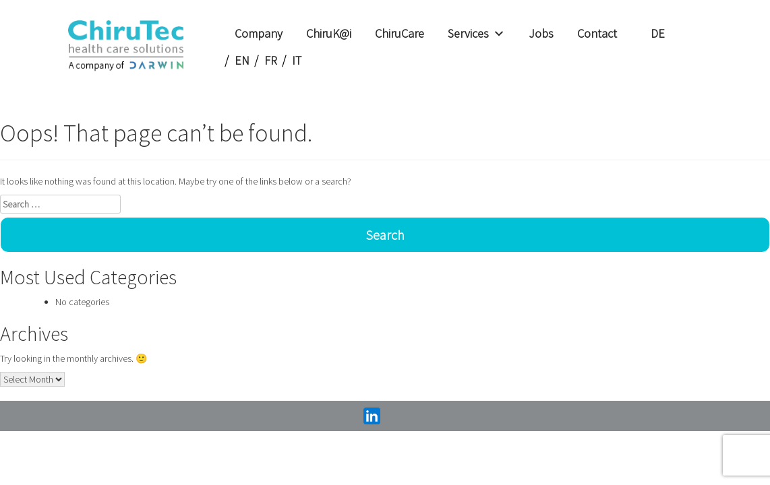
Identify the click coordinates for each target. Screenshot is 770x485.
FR (270, 60)
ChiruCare (399, 33)
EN (242, 60)
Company (259, 33)
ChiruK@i (328, 33)
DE (658, 33)
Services (476, 33)
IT (296, 60)
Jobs (541, 33)
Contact (597, 33)
